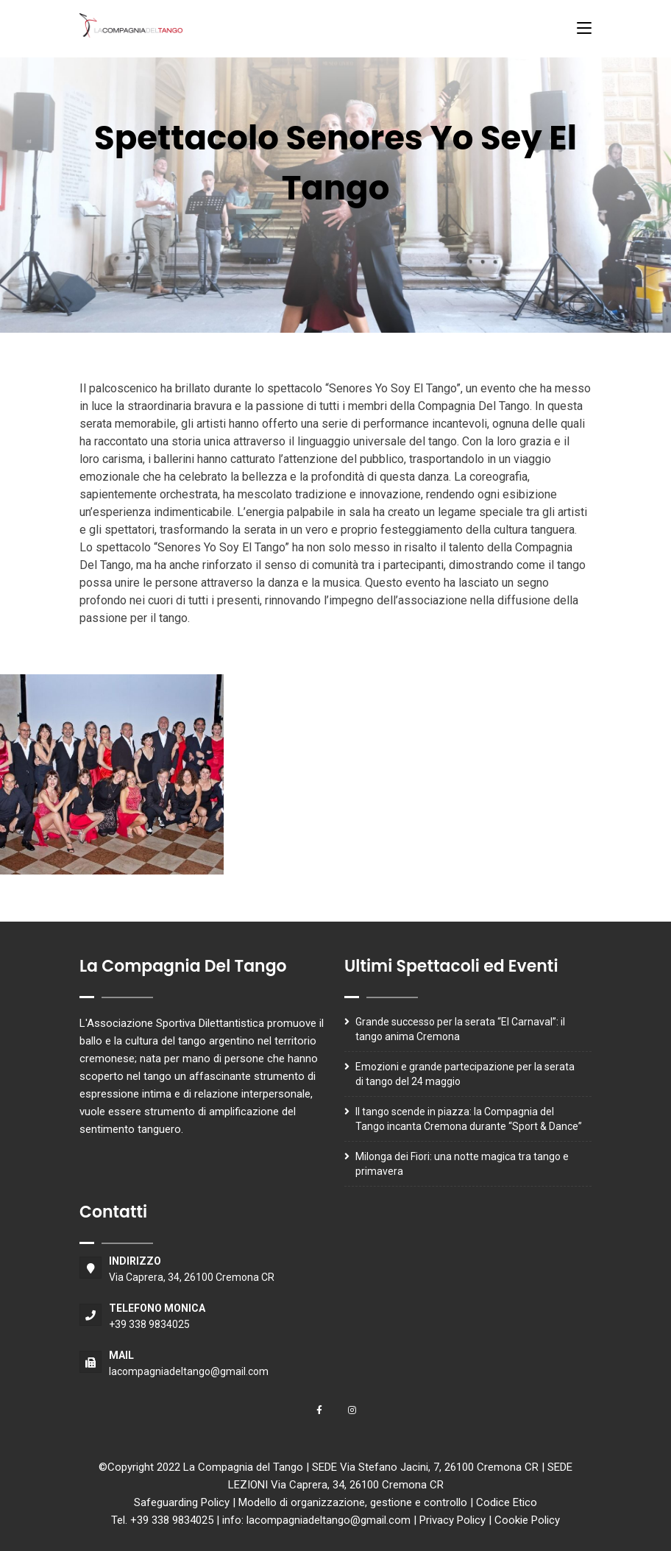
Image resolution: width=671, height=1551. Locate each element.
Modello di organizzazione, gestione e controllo (352, 1502)
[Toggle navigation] (584, 28)
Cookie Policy (527, 1520)
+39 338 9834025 (149, 1324)
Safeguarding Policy (182, 1502)
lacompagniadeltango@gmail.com (189, 1371)
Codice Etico (506, 1502)
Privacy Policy (452, 1520)
